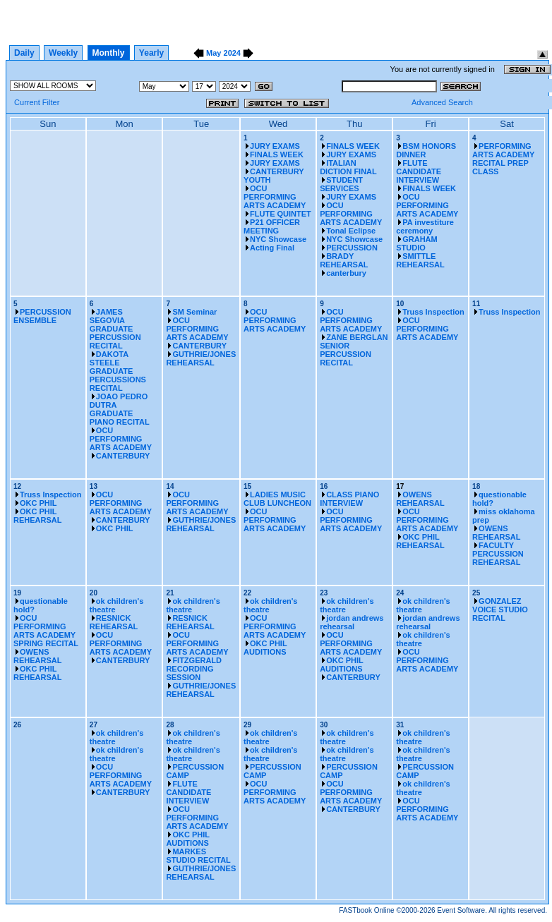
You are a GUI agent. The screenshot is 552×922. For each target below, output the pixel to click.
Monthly (108, 53)
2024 (232, 53)
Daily (24, 53)
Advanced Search (442, 102)
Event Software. (462, 910)
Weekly (63, 53)
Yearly (151, 53)
